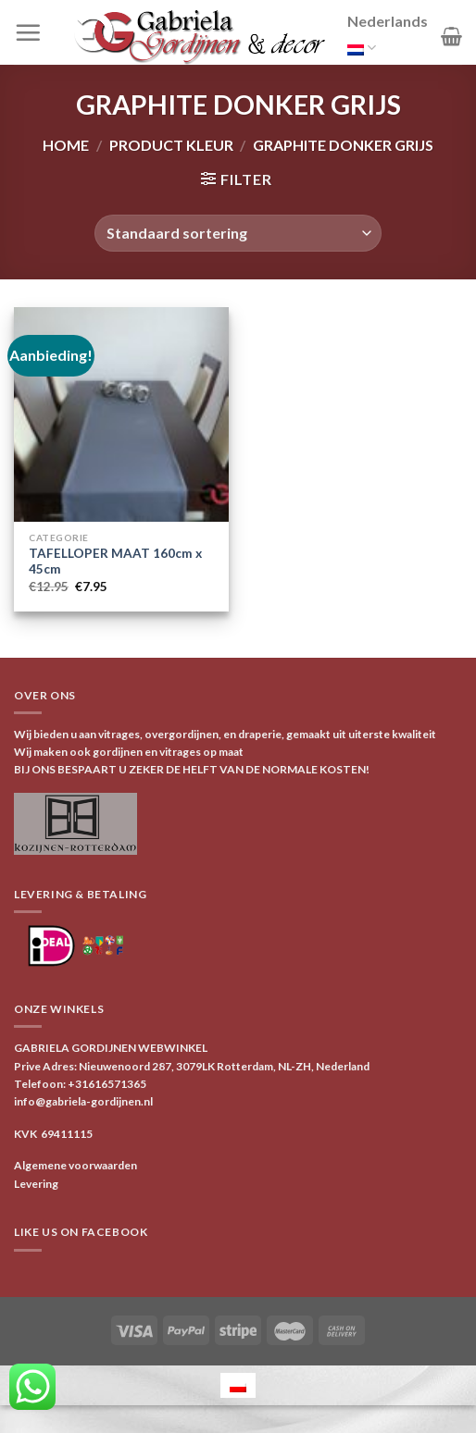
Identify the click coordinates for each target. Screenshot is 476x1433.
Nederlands (387, 37)
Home (66, 145)
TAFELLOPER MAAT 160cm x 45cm (115, 561)
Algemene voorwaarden (75, 1165)
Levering (36, 1184)
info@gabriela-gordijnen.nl (83, 1101)
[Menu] (28, 32)
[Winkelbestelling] (237, 233)
